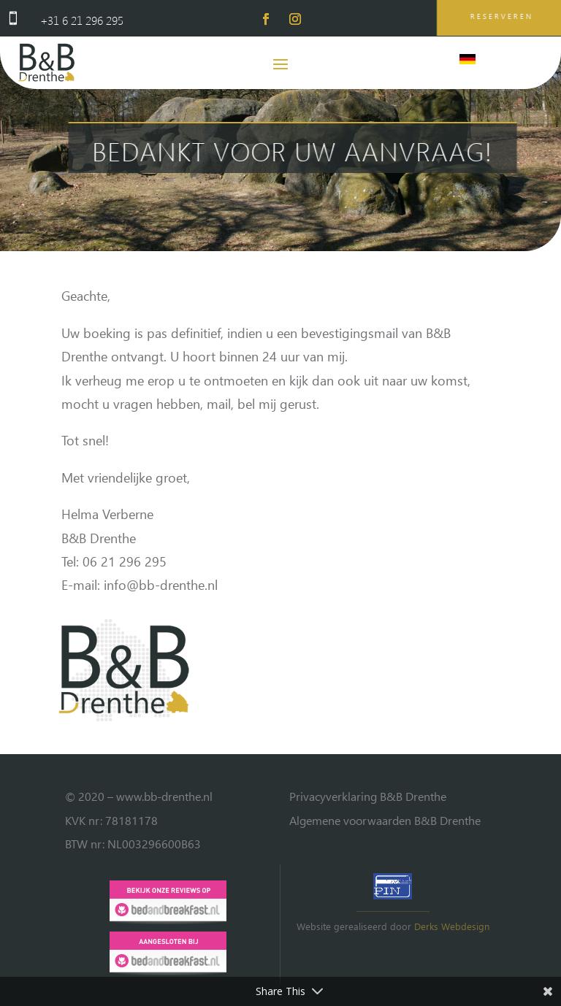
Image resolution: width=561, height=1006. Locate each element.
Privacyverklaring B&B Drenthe (367, 796)
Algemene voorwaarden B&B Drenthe (385, 820)
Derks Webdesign (451, 926)
